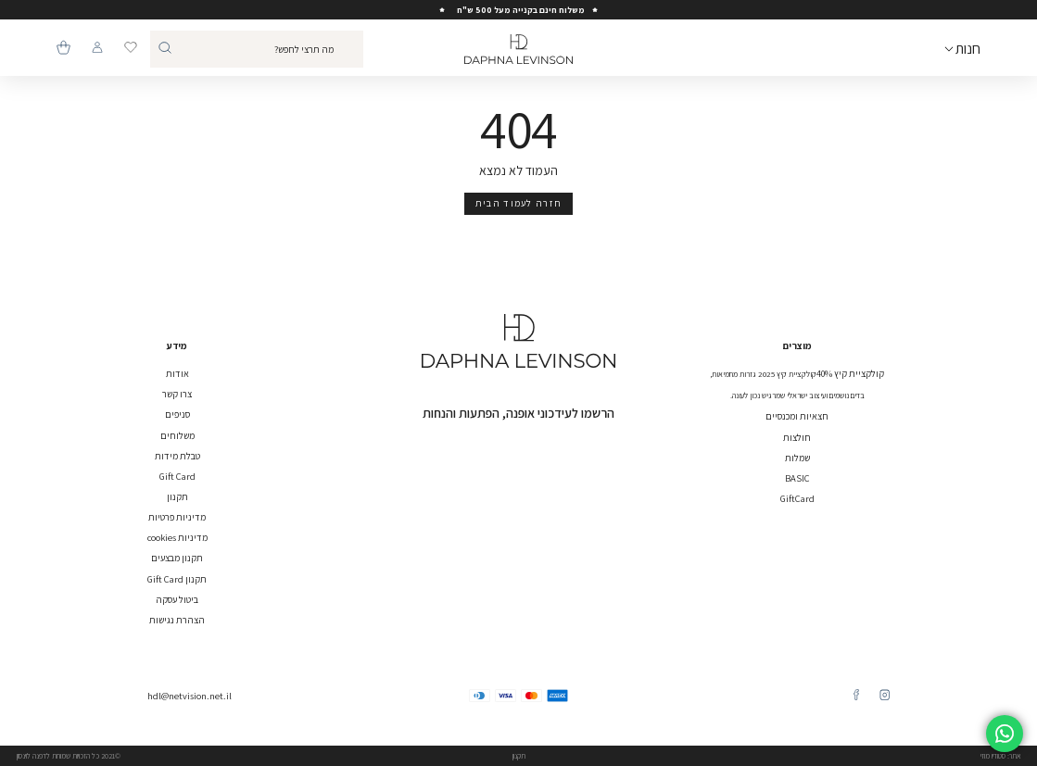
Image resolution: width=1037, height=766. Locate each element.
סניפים (177, 414)
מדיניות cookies (177, 537)
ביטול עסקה (177, 599)
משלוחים (177, 435)
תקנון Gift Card (177, 578)
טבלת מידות (177, 455)
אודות (177, 373)
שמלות (797, 457)
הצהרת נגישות (177, 619)
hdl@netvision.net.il (189, 695)
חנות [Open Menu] (967, 48)
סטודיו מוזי (992, 755)
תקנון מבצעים (177, 557)
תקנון (177, 496)
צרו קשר (177, 393)
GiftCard (797, 498)
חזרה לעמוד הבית (519, 202)
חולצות (797, 437)
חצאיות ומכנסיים (796, 415)
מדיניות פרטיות (177, 516)
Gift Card (177, 476)
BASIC (797, 477)
